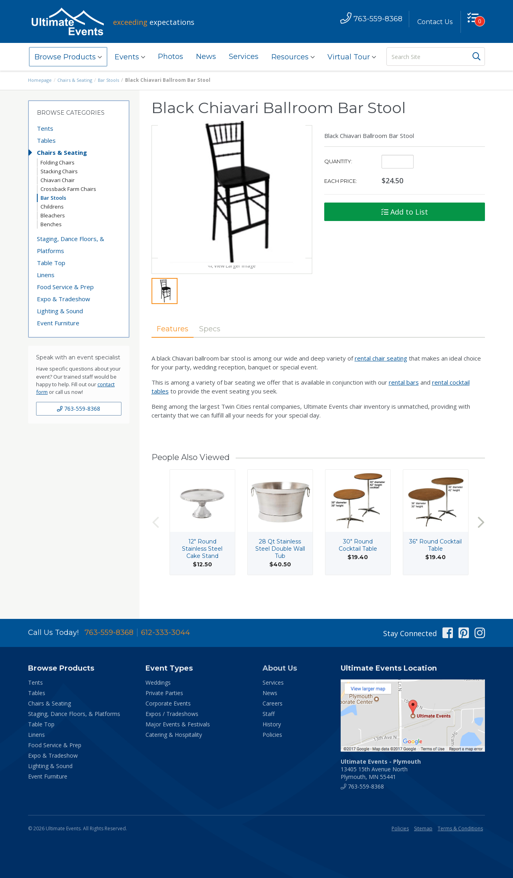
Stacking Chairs (59, 171)
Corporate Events (168, 703)
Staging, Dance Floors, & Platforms (70, 245)
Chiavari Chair (57, 180)
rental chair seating (381, 376)
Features (176, 345)
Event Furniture (58, 323)
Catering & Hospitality (173, 734)
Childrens (52, 206)
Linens (46, 275)
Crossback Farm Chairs (68, 189)
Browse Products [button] (68, 57)
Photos (170, 56)
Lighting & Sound (60, 311)
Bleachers (52, 215)
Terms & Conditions (460, 828)
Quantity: (338, 161)
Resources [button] (293, 57)
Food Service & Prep (65, 287)
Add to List (404, 212)
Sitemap (423, 828)
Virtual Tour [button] (351, 57)
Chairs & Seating (77, 80)
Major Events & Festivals (177, 724)
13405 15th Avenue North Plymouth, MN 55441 (381, 769)
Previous (155, 540)
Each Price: (340, 181)
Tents (45, 128)
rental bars (404, 400)
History (272, 724)
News (206, 56)
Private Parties (164, 693)
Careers (273, 703)
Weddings (158, 682)
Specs (220, 345)
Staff (269, 714)
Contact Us (431, 22)
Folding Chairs (57, 162)
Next (481, 540)
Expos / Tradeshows (171, 714)
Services (244, 56)
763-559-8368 (78, 408)
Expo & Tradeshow (63, 299)
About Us (280, 668)
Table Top (51, 263)
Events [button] (130, 57)
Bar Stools (113, 80)
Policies (272, 734)
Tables (46, 140)
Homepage (41, 80)
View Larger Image (232, 281)
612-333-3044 (165, 632)
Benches (51, 224)
